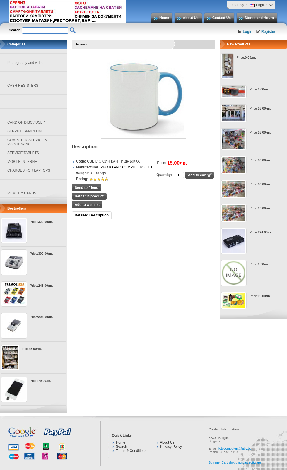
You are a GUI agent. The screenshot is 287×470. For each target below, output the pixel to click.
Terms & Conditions (131, 451)
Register (268, 32)
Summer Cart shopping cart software (235, 462)
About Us (190, 18)
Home (164, 18)
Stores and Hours (259, 18)
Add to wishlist (87, 205)
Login (247, 32)
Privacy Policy (171, 447)
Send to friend (86, 188)
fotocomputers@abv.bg (235, 448)
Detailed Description (92, 215)
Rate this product (89, 196)
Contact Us (221, 18)
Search (121, 447)
